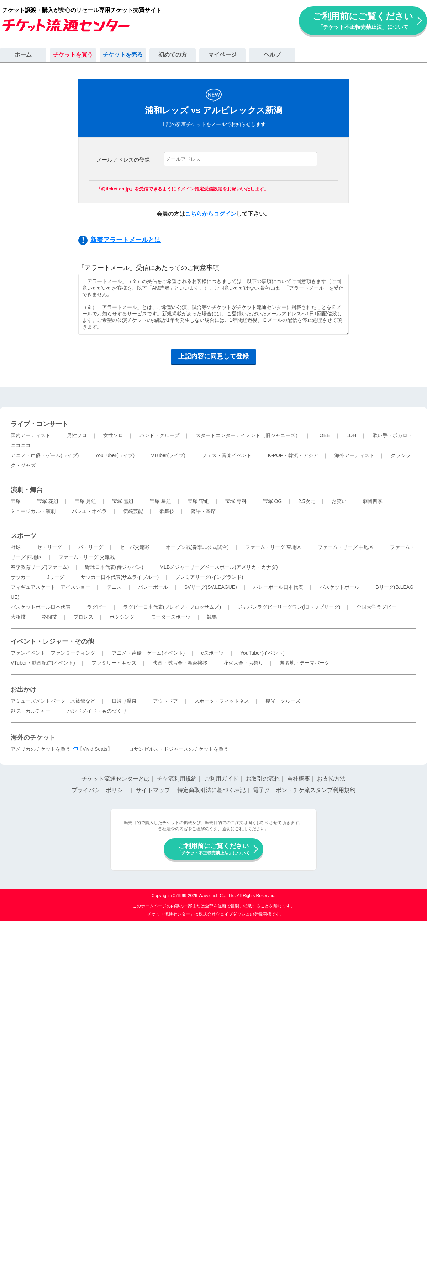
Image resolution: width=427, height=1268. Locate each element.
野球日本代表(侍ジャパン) (114, 567)
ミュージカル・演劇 (33, 511)
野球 (16, 547)
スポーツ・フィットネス (221, 701)
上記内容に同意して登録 (213, 356)
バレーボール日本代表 (278, 587)
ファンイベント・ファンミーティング (53, 653)
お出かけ (23, 689)
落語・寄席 (203, 511)
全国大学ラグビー (376, 607)
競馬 (212, 617)
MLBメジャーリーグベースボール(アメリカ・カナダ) (218, 567)
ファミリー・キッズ (113, 663)
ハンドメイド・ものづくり (97, 711)
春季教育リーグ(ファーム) (40, 567)
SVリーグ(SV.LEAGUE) (210, 587)
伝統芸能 (133, 511)
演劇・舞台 (27, 489)
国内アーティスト (31, 435)
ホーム (23, 55)
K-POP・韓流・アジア (293, 455)
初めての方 (172, 55)
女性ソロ (113, 435)
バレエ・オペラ (89, 511)
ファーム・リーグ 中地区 (346, 547)
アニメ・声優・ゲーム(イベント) (148, 653)
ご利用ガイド (221, 779)
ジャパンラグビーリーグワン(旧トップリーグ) (288, 607)
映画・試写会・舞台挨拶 (180, 663)
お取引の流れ (263, 779)
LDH (351, 435)
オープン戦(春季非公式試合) (197, 547)
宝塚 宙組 (198, 501)
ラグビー (97, 607)
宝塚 (16, 501)
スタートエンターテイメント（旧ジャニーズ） (248, 435)
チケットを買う (73, 55)
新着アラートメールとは (125, 239)
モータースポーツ (171, 617)
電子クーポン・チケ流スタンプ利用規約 (304, 790)
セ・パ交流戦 (134, 547)
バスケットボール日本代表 (40, 607)
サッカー (21, 577)
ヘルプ (272, 55)
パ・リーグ (90, 547)
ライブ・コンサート (39, 424)
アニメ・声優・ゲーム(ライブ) (45, 455)
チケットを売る (123, 55)
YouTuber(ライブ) (115, 455)
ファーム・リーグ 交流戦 (86, 557)
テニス (114, 587)
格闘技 (49, 617)
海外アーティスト (354, 455)
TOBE (323, 435)
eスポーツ (212, 653)
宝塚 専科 (236, 501)
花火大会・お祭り (243, 663)
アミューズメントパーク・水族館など (53, 701)
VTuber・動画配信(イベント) (43, 663)
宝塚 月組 (85, 501)
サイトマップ (153, 790)
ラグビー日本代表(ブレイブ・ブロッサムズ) (172, 607)
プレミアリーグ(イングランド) (209, 577)
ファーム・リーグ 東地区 (273, 547)
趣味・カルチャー (31, 711)
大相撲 (18, 617)
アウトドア (165, 701)
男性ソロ (77, 435)
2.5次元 (306, 501)
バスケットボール (339, 587)
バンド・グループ (159, 435)
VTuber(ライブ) (168, 455)
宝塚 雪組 (122, 501)
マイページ (222, 55)
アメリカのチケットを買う (40, 749)
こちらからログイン (210, 214)
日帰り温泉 (124, 701)
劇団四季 (373, 501)
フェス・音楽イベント (227, 455)
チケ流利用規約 (177, 779)
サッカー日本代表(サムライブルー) (120, 577)
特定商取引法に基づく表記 (211, 790)
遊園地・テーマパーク (305, 663)
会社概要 (298, 779)
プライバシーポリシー (100, 790)
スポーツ (23, 535)
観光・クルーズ (282, 701)
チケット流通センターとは (115, 779)
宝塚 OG (272, 501)
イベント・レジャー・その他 (52, 641)
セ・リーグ (49, 547)
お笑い (339, 501)
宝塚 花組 (47, 501)
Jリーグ (55, 577)
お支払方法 (331, 779)
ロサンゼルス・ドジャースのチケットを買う (178, 749)
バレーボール (153, 587)
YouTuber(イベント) (262, 653)
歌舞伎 (166, 511)
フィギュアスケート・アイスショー (50, 587)
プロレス (83, 617)
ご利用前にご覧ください (363, 20)
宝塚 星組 (160, 501)
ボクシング (122, 617)
